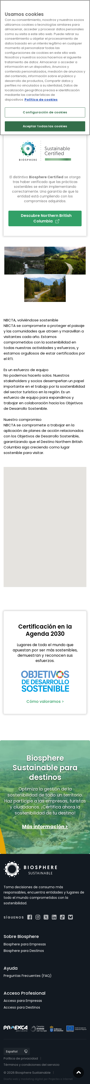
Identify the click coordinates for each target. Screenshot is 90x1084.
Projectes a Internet (60, 1079)
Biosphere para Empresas (25, 944)
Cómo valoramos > (45, 701)
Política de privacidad (21, 1058)
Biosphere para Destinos (24, 950)
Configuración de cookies (45, 112)
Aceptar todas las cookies (45, 126)
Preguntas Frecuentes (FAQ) (28, 975)
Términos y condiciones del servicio (32, 1064)
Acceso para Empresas (23, 1000)
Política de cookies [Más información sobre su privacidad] (41, 99)
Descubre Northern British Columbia (46, 218)
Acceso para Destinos (22, 1007)
